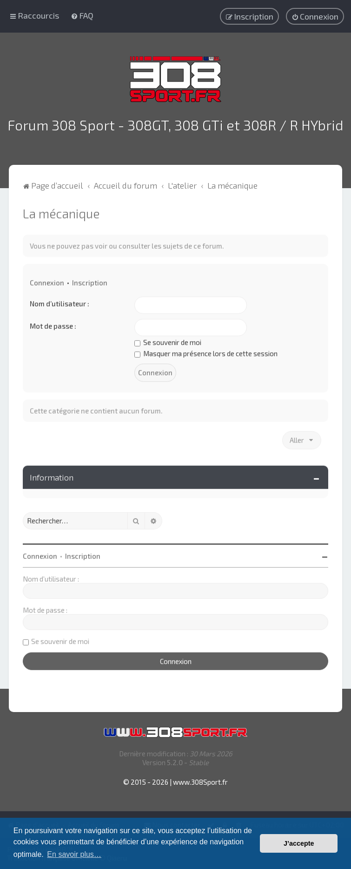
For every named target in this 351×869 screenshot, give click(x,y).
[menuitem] (82, 15)
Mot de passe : (53, 325)
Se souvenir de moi (167, 341)
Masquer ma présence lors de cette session (206, 352)
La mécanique (61, 212)
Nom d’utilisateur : (59, 303)
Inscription (89, 282)
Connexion (47, 282)
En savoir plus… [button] (74, 854)
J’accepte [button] (299, 843)
